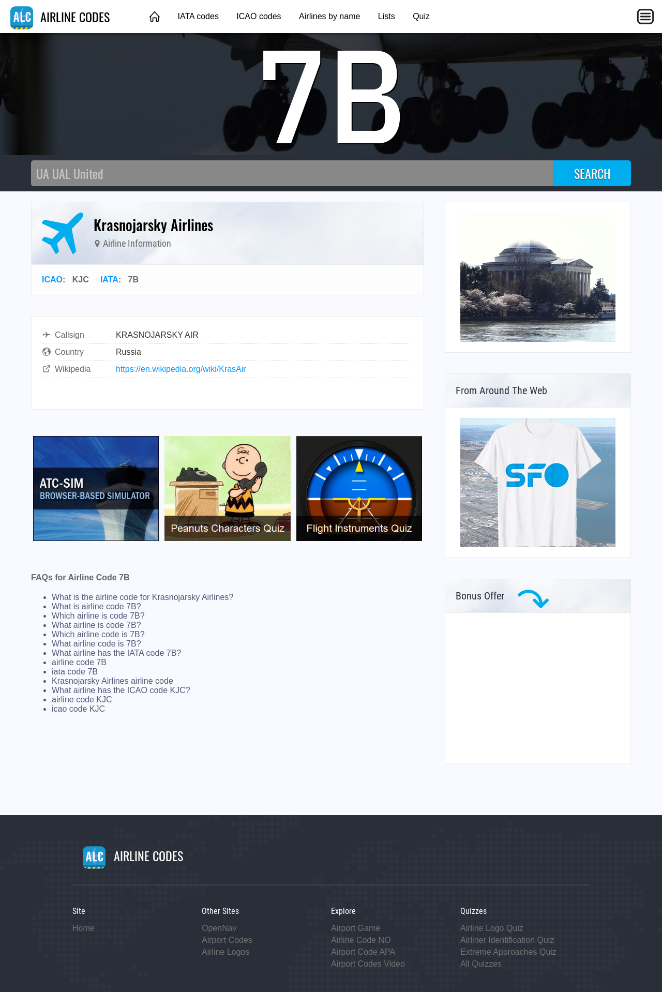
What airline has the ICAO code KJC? (121, 690)
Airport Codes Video (368, 963)
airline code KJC (82, 699)
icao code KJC (78, 708)
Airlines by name (329, 16)
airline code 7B (79, 662)
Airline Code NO (361, 940)
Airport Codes (227, 940)
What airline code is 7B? (96, 643)
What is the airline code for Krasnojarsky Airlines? (142, 597)
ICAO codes (258, 16)
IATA (109, 279)
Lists (386, 16)
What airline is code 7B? (96, 625)
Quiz (421, 16)
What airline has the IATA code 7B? (116, 653)
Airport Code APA (363, 952)
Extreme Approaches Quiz (508, 952)
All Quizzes (481, 963)
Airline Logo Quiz (491, 928)
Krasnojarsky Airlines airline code (112, 681)
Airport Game (355, 928)
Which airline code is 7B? (98, 634)
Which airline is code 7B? (98, 615)
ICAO (52, 279)
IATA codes (197, 16)
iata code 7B (75, 671)
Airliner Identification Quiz (507, 940)
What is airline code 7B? (96, 606)
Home (83, 928)
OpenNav (219, 928)
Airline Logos (226, 952)
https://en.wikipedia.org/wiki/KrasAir (181, 369)
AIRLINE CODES (60, 16)
